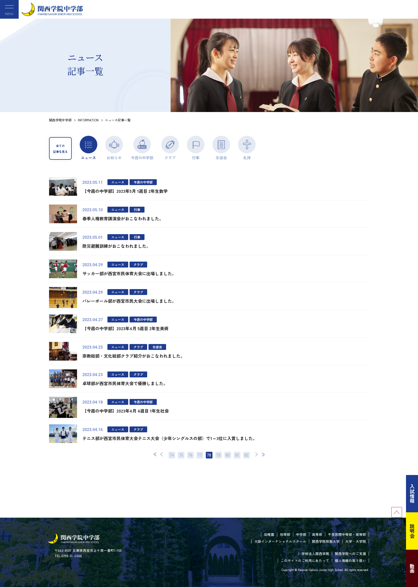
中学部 (301, 534)
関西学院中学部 (60, 120)
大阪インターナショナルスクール (280, 541)
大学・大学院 (355, 541)
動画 (412, 568)
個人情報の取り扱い (350, 560)
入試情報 (412, 493)
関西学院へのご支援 (350, 553)
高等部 (317, 534)
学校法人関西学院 (315, 553)
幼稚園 (269, 534)
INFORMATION (88, 120)
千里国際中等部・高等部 (347, 534)
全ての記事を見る (60, 148)
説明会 (412, 531)
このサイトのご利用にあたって (305, 560)
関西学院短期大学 (326, 541)
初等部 (285, 534)
